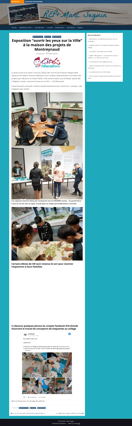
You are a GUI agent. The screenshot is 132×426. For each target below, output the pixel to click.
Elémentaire (59, 27)
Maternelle (71, 27)
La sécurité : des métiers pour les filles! (100, 51)
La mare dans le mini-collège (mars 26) (100, 62)
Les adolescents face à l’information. (100, 72)
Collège (50, 27)
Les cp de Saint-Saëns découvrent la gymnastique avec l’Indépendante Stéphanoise (29, 413)
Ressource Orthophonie (33, 1)
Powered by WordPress (59, 423)
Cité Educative (38, 36)
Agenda (80, 27)
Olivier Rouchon (53, 53)
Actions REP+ (39, 27)
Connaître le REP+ (25, 27)
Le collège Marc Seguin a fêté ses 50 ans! (69, 413)
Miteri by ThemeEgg (74, 423)
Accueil (14, 27)
